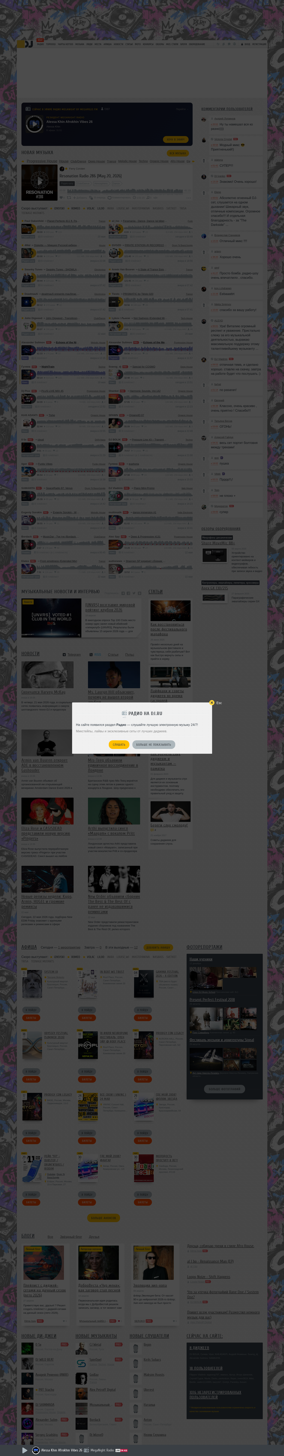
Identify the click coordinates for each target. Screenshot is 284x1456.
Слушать (119, 745)
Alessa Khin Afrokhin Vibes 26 (61, 1450)
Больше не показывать (153, 745)
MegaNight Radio (102, 1450)
